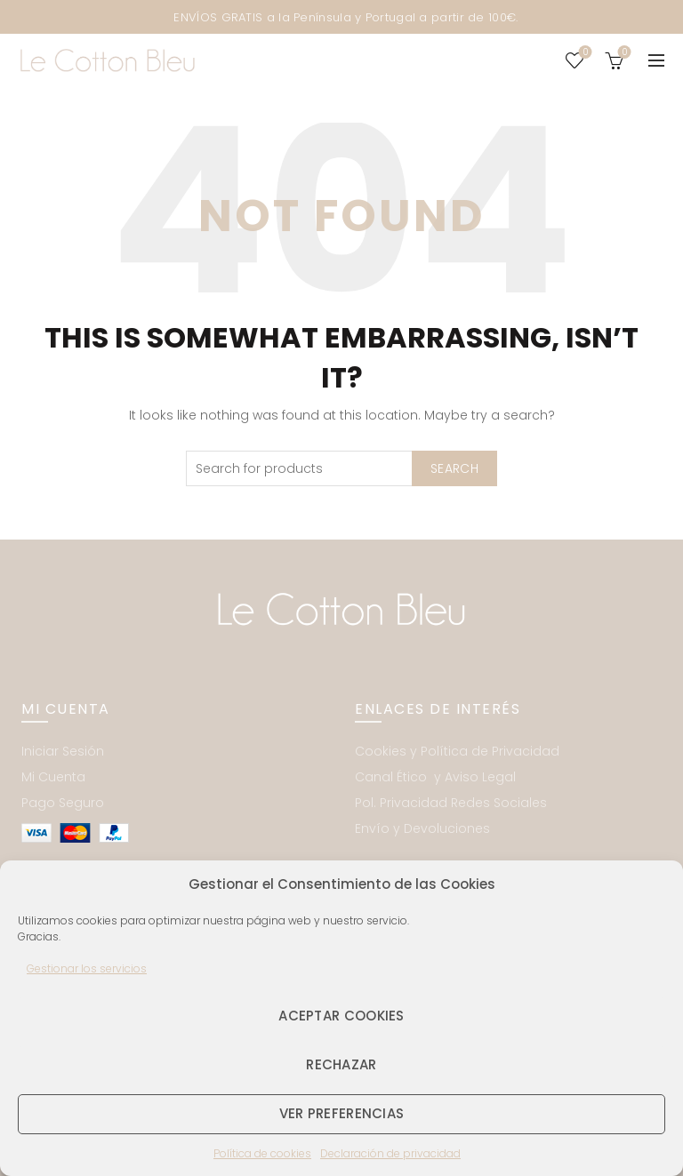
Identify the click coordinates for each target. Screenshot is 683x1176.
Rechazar (341, 1064)
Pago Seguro (62, 803)
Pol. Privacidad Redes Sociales (451, 803)
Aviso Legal (480, 777)
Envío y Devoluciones (422, 828)
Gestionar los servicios (87, 968)
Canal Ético (392, 777)
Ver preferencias (342, 1113)
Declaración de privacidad (390, 1153)
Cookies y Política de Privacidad (457, 751)
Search (454, 468)
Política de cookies (262, 1153)
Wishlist (584, 53)
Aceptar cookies (341, 1015)
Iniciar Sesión (62, 751)
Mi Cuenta (53, 777)
